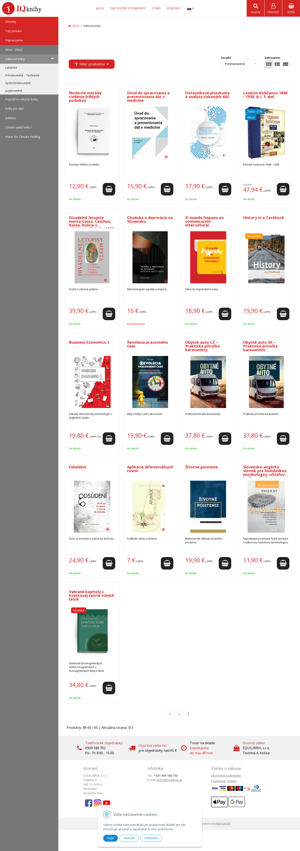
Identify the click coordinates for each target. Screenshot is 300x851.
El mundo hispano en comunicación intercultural (204, 221)
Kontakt (174, 8)
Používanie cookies (224, 781)
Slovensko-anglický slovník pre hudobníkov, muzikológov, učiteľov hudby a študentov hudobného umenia (265, 474)
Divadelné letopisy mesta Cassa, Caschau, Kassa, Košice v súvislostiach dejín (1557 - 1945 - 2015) (91, 225)
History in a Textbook (263, 217)
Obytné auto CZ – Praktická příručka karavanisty (202, 346)
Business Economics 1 (89, 342)
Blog (100, 8)
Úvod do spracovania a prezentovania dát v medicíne (148, 96)
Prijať (110, 838)
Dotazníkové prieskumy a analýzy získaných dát (207, 94)
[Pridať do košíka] (109, 189)
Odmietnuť (151, 838)
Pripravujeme (14, 40)
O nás (156, 8)
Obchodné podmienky (127, 8)
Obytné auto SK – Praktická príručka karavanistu (260, 346)
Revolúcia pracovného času (147, 344)
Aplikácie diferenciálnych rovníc (150, 468)
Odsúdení (77, 466)
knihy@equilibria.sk (169, 780)
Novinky (10, 22)
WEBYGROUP (223, 823)
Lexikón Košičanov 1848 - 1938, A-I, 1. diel (265, 94)
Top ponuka (13, 31)
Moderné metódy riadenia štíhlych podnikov (85, 96)
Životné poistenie (201, 466)
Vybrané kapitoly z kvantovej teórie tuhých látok (91, 595)
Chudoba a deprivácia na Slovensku (150, 219)
